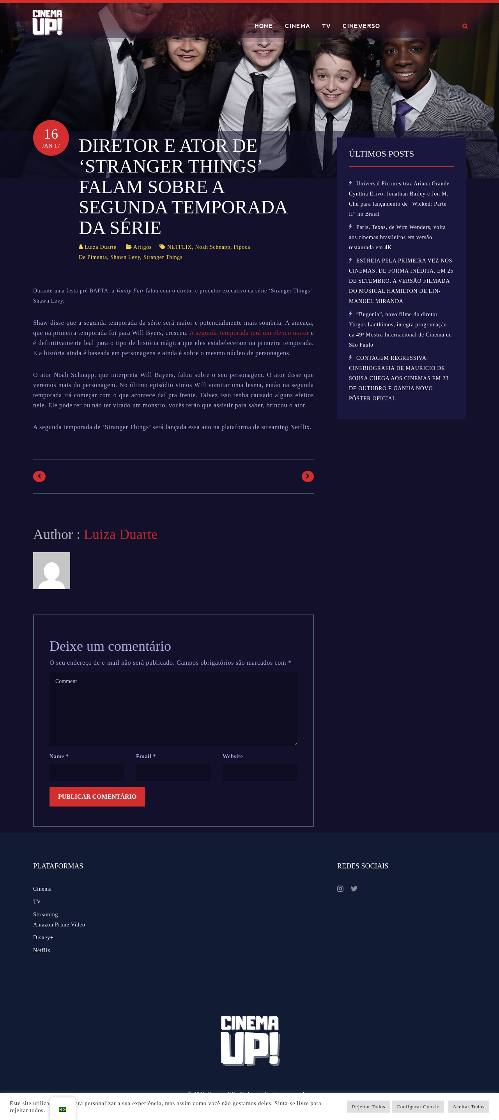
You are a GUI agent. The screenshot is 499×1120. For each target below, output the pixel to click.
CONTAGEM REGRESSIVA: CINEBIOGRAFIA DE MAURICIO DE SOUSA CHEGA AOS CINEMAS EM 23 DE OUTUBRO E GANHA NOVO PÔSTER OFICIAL (399, 378)
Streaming (45, 914)
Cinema (42, 889)
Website (233, 756)
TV (326, 26)
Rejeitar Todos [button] (369, 1106)
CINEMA (297, 26)
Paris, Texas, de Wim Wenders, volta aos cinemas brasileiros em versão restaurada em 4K (397, 237)
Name (59, 756)
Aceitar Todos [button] (469, 1106)
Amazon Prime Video (59, 925)
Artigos (142, 247)
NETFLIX (179, 247)
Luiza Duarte (101, 247)
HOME (264, 26)
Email (146, 756)
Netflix (42, 950)
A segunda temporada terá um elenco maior (249, 332)
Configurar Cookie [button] (417, 1106)
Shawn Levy (125, 257)
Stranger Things (162, 257)
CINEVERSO (361, 26)
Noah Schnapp (212, 247)
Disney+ (43, 937)
